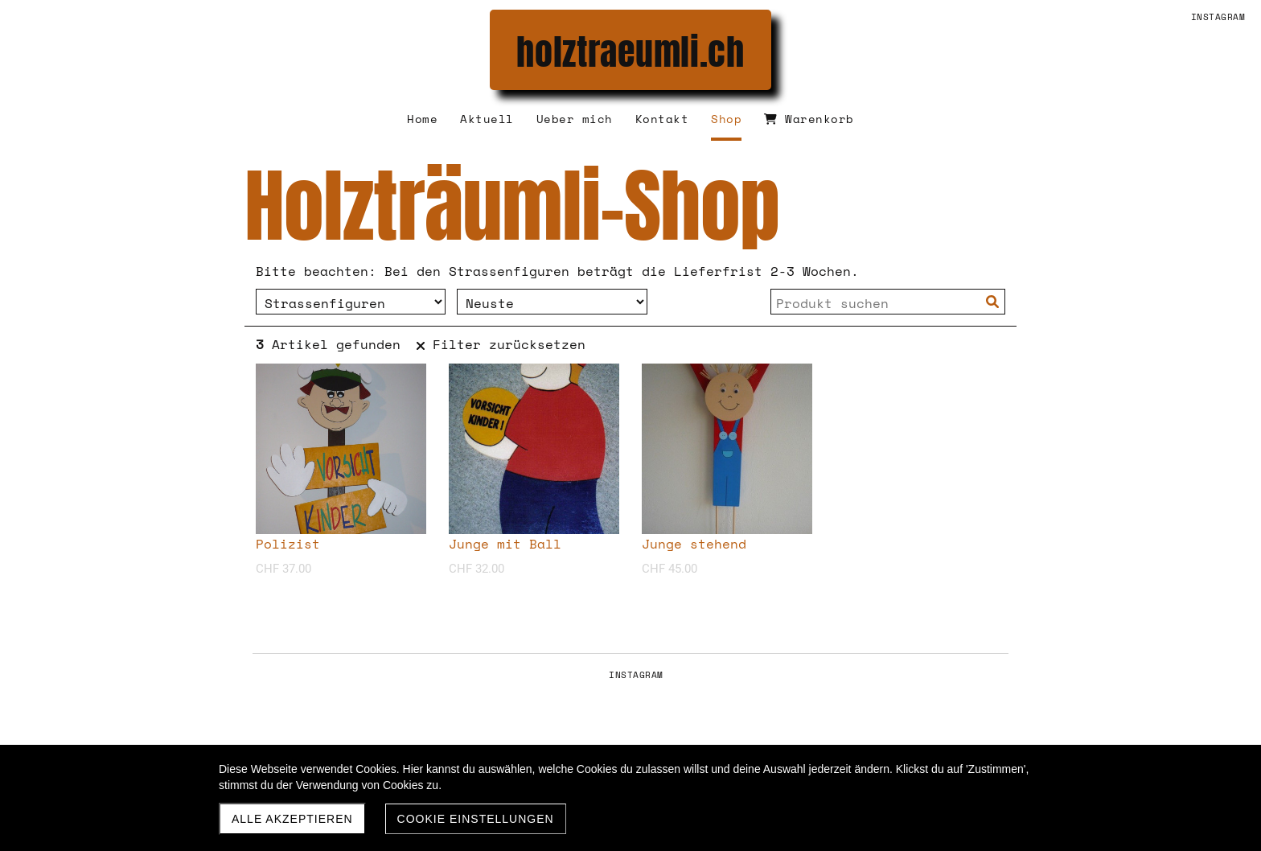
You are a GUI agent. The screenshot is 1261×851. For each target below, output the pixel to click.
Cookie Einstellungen (475, 818)
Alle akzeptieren (292, 818)
